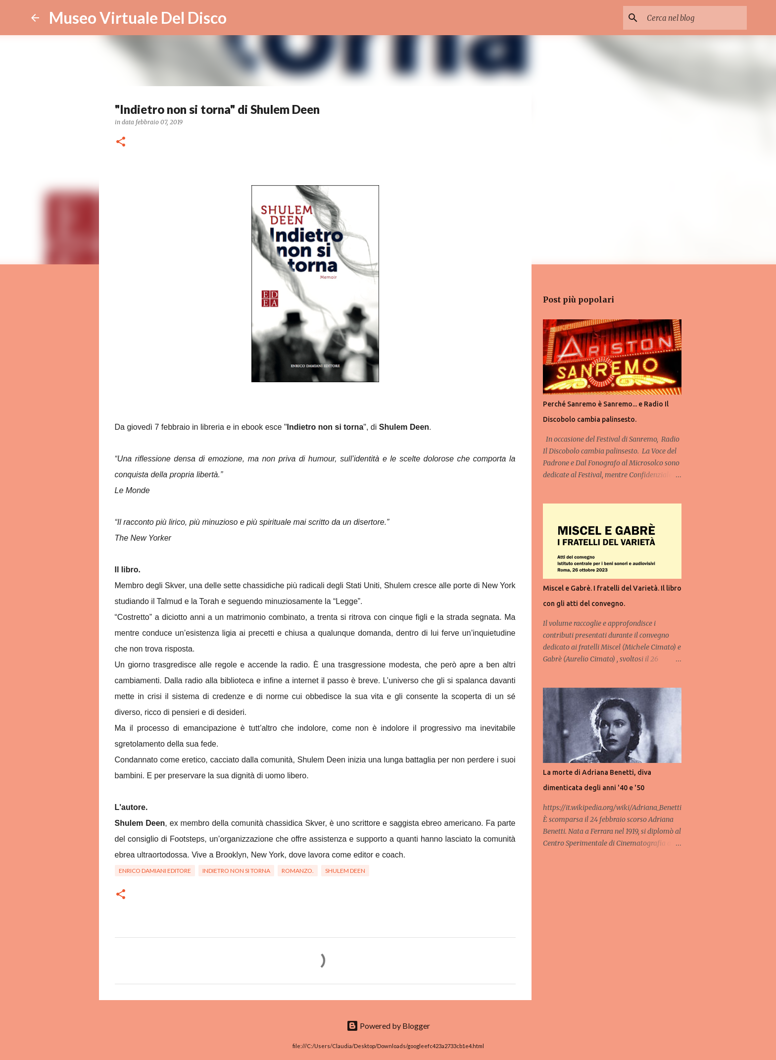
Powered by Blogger (388, 1025)
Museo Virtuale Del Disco (138, 17)
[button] (121, 142)
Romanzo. (298, 870)
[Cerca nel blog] (695, 18)
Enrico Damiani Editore (155, 870)
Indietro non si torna (236, 870)
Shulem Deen (345, 870)
